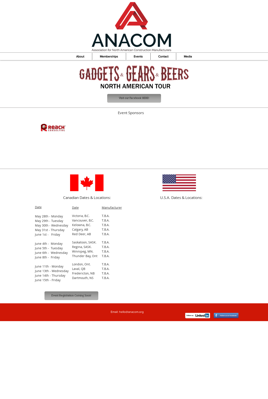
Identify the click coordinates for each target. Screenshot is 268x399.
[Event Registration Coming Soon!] (71, 295)
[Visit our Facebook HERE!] (134, 98)
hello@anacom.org (131, 312)
